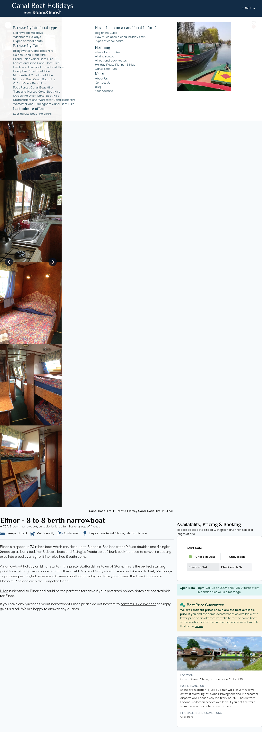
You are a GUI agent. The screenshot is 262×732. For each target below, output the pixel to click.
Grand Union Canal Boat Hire (33, 59)
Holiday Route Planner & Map (115, 64)
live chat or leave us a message (219, 592)
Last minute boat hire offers (32, 113)
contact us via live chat (138, 604)
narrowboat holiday (18, 566)
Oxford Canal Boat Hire (29, 83)
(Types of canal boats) (28, 41)
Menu (246, 8)
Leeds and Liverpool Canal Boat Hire (38, 67)
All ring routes (104, 56)
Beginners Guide (106, 33)
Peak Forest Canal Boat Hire (33, 87)
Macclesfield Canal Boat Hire (33, 75)
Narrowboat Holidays (28, 33)
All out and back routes (111, 60)
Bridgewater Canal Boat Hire (33, 51)
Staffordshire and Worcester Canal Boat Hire (44, 100)
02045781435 (230, 588)
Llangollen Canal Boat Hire (31, 71)
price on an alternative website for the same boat (222, 618)
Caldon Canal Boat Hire (29, 55)
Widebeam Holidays (27, 37)
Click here (186, 717)
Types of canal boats (109, 41)
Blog (98, 86)
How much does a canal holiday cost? (120, 37)
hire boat (45, 547)
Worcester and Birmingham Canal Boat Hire (43, 104)
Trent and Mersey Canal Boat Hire (36, 91)
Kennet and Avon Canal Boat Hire (36, 63)
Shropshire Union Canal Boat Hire (36, 95)
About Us (101, 78)
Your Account (104, 91)
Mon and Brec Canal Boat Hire (34, 79)
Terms (199, 626)
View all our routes (107, 52)
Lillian (4, 591)
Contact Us (102, 82)
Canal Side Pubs (106, 69)
